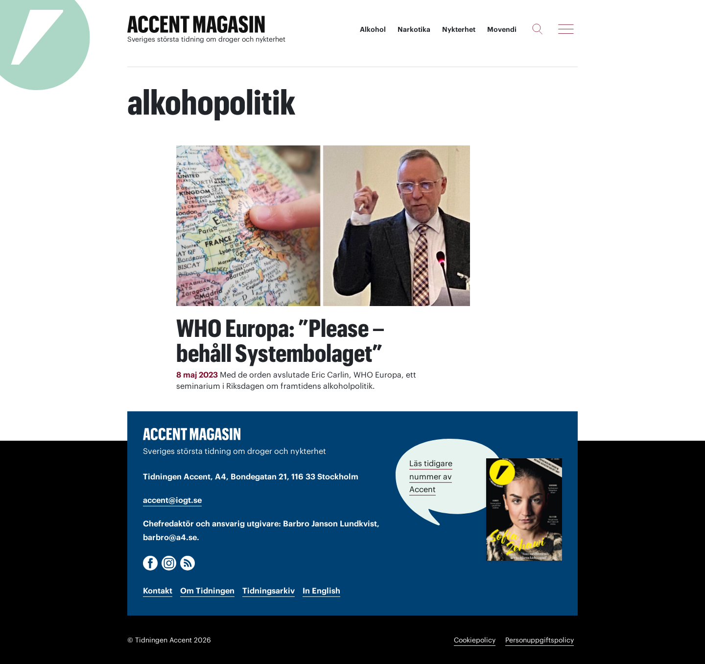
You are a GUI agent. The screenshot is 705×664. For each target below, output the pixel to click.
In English (321, 590)
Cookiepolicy (474, 639)
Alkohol (373, 29)
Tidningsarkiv (268, 590)
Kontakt (157, 590)
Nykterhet (458, 29)
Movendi (502, 29)
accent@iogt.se (172, 499)
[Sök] (537, 29)
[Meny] (566, 29)
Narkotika (414, 29)
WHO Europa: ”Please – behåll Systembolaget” (281, 340)
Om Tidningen (207, 590)
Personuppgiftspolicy (539, 639)
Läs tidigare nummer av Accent (430, 475)
